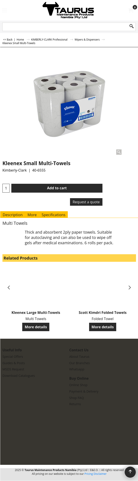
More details (36, 327)
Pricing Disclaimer (95, 474)
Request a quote (86, 201)
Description (13, 214)
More (32, 214)
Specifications (53, 214)
